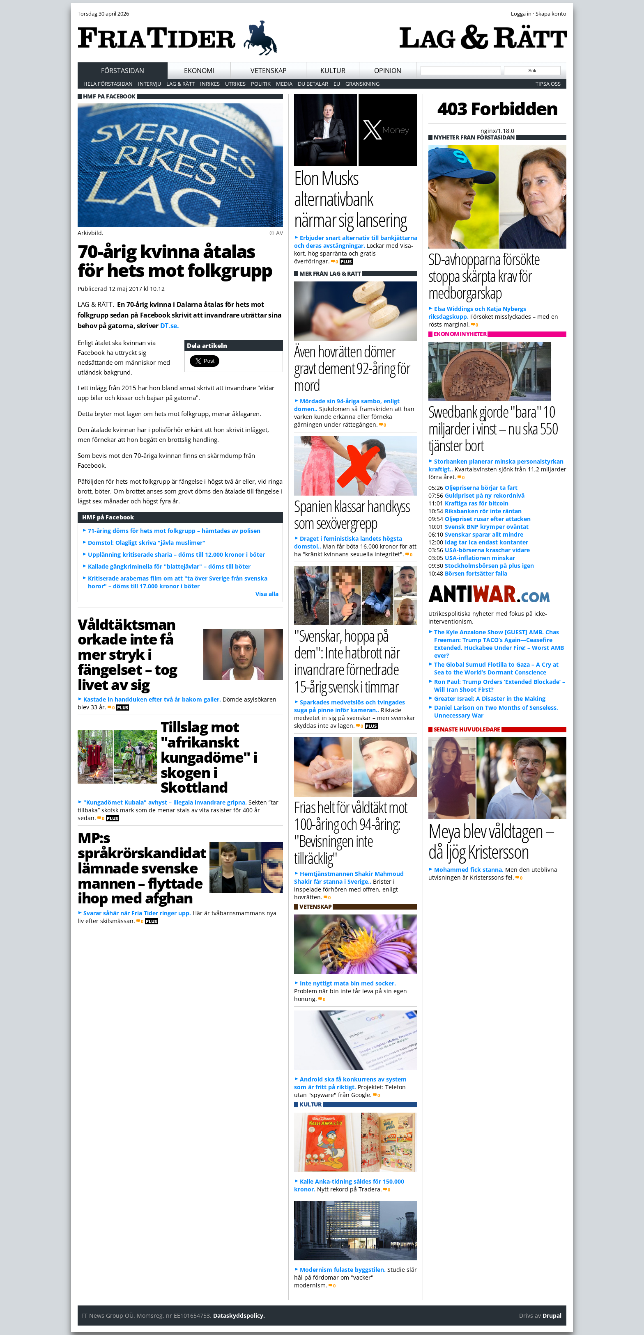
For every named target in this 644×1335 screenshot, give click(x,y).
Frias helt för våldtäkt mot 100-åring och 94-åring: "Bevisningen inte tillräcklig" (350, 832)
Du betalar (313, 83)
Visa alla (266, 594)
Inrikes (210, 83)
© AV (276, 233)
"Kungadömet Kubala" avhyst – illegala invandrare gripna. (165, 802)
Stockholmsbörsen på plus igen (489, 565)
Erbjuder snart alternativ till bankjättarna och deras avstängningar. (355, 241)
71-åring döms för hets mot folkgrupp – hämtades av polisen (174, 531)
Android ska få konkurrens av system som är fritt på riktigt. (350, 1083)
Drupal (552, 1315)
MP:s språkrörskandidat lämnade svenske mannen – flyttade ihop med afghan (142, 868)
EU (337, 83)
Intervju (149, 83)
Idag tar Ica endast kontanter (486, 542)
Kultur (332, 70)
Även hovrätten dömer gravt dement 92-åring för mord (352, 367)
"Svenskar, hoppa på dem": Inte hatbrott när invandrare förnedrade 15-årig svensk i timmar (347, 660)
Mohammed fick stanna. (469, 869)
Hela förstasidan (108, 83)
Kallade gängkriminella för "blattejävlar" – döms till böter (169, 566)
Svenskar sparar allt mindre (484, 534)
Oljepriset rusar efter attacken (488, 519)
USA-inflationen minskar (480, 558)
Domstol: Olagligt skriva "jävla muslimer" (146, 542)
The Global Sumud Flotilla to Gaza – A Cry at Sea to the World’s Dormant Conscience (496, 668)
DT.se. (169, 325)
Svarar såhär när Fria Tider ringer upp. (137, 913)
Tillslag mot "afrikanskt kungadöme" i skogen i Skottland (209, 757)
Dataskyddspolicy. (239, 1315)
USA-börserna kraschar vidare (487, 550)
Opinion (387, 70)
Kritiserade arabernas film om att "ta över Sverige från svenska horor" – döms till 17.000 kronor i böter (177, 582)
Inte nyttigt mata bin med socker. (348, 983)
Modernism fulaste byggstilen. (343, 1269)
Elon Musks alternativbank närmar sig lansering (350, 198)
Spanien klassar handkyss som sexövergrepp (351, 514)
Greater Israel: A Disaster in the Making (489, 698)
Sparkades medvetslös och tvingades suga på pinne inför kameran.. (349, 706)
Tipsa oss (548, 83)
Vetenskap (269, 70)
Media (284, 83)
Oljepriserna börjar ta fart (481, 487)
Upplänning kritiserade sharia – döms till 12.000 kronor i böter (176, 554)
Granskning (362, 83)
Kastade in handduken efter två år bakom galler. (152, 699)
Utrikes (235, 83)
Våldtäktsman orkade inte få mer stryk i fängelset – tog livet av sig (127, 654)
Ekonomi (199, 70)
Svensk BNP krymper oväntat (487, 526)
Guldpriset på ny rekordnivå (484, 495)
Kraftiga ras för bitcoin (476, 503)
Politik (261, 83)
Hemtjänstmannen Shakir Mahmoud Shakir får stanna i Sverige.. (349, 877)
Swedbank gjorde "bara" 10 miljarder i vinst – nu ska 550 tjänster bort (493, 428)
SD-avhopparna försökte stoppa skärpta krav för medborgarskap (483, 275)
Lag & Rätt (180, 83)
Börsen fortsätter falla (476, 573)
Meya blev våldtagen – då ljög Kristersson (491, 841)
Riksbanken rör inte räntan (483, 511)
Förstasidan (122, 70)
